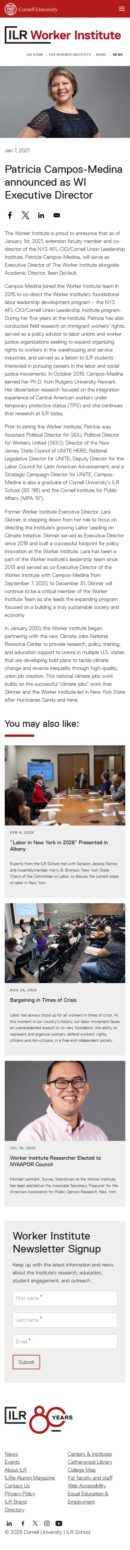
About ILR (16, 1469)
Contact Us (17, 1485)
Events (12, 1461)
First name (27, 1298)
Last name (27, 1319)
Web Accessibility (87, 1485)
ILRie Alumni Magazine (30, 1477)
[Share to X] (25, 215)
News (101, 54)
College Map (82, 1469)
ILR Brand (16, 1501)
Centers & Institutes (90, 1454)
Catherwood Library (90, 1461)
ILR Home (35, 54)
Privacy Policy (20, 1493)
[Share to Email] (57, 215)
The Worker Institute (70, 54)
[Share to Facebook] (10, 215)
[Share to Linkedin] (41, 215)
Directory (14, 1509)
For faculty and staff (90, 1477)
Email (21, 1341)
